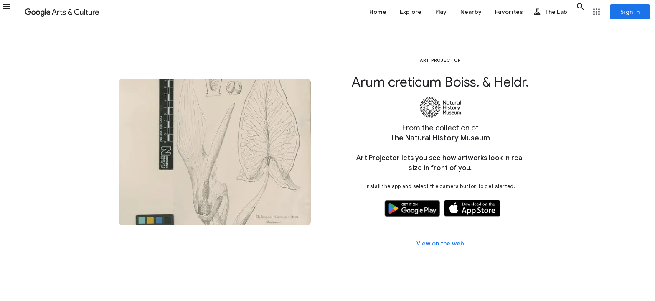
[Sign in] (630, 11)
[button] (12, 12)
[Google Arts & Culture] (61, 11)
